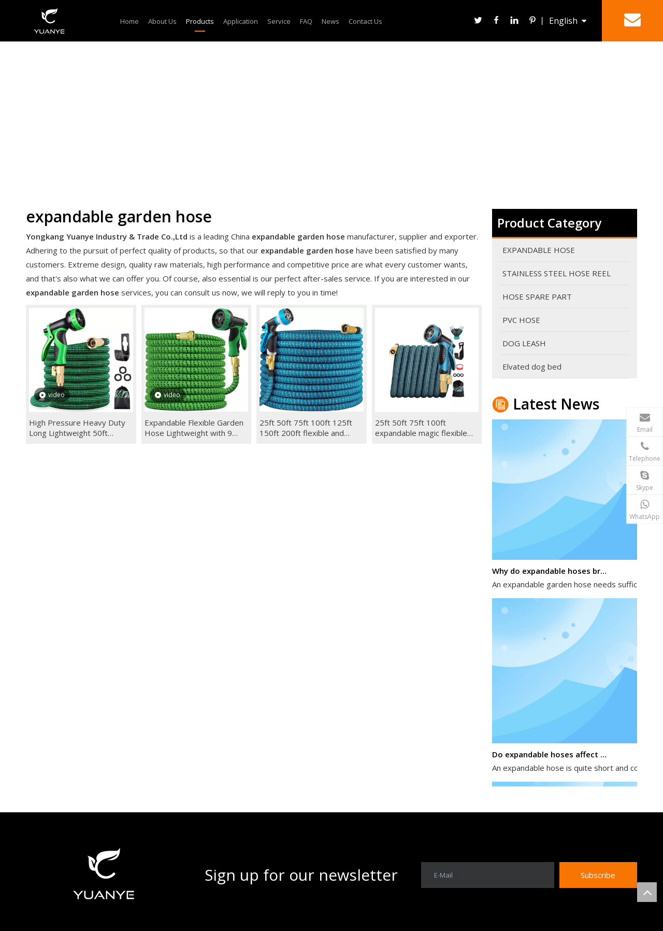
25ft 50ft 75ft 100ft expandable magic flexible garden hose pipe (421, 427)
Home (129, 21)
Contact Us (365, 21)
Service (279, 21)
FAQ (306, 21)
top (647, 892)
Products (200, 21)
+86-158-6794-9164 (582, 448)
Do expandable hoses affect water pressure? (550, 757)
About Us (162, 21)
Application (240, 21)
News (330, 21)
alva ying (600, 477)
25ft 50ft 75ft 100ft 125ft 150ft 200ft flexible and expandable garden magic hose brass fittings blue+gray (306, 427)
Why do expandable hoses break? (550, 573)
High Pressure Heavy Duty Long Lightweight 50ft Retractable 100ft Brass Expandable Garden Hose (77, 427)
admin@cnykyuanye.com (573, 419)
